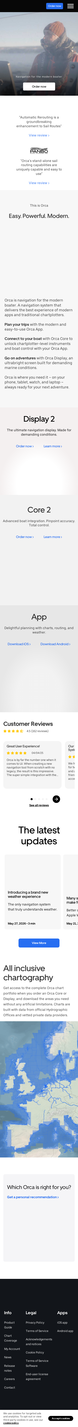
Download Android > (55, 644)
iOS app (62, 1322)
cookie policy (11, 1423)
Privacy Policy (35, 1322)
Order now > (25, 446)
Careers (9, 1379)
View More (39, 943)
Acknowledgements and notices (39, 1342)
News (7, 1357)
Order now (54, 6)
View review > (39, 135)
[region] (39, 1089)
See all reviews (39, 805)
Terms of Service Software (37, 1363)
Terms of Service (37, 1331)
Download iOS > (19, 644)
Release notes (9, 1368)
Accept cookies (61, 1418)
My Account (12, 1349)
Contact (9, 1387)
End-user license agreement (37, 1376)
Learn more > (53, 446)
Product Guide (9, 1325)
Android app (65, 1331)
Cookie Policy (35, 1352)
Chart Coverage (10, 1338)
